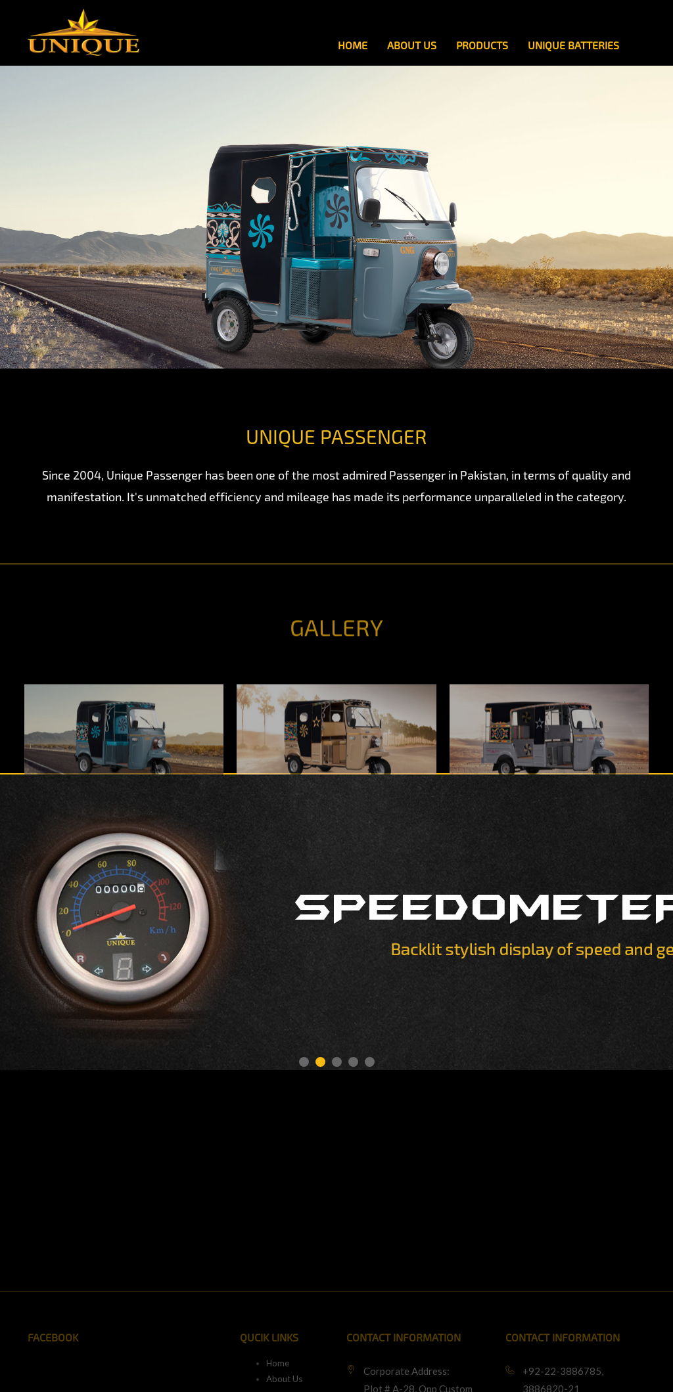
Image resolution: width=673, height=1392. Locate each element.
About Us (411, 45)
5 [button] (370, 1062)
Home (352, 45)
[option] (124, 771)
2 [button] (320, 1062)
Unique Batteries (573, 45)
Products (482, 45)
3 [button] (337, 1062)
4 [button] (353, 1062)
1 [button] (304, 1062)
